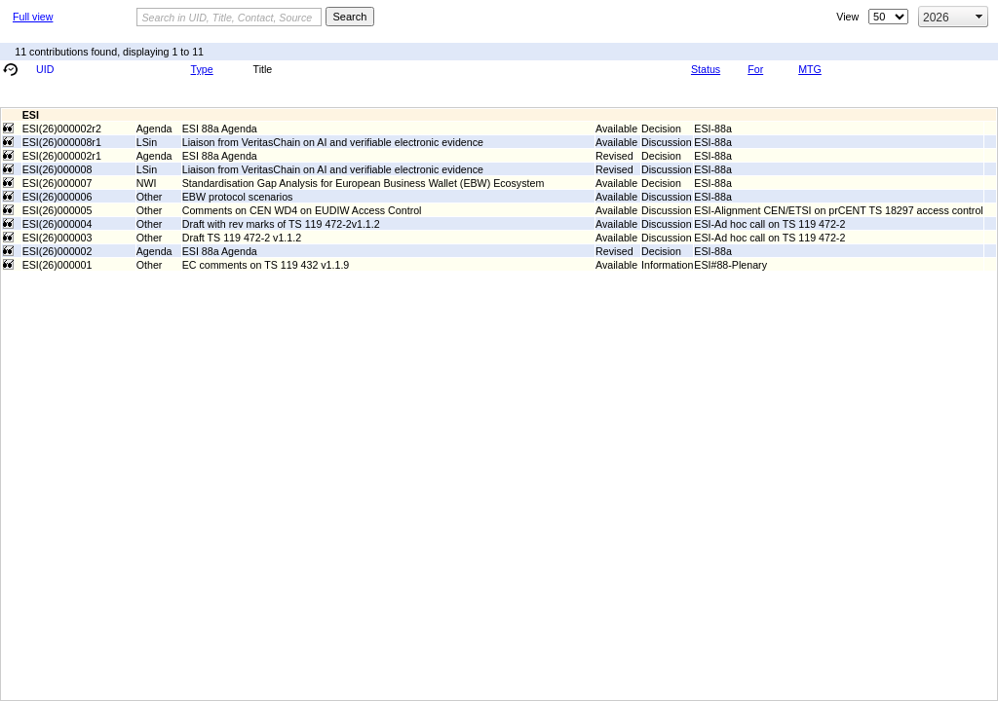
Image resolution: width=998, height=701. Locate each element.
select (979, 16)
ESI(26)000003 (57, 237)
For (755, 69)
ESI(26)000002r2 (61, 128)
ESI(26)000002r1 (61, 156)
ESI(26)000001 (57, 265)
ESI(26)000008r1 (61, 142)
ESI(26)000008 (57, 169)
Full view (33, 16)
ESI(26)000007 (57, 183)
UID (45, 69)
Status (705, 69)
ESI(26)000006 (57, 197)
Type (202, 69)
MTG (810, 69)
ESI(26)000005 (57, 210)
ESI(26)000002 (57, 251)
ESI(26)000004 (57, 224)
